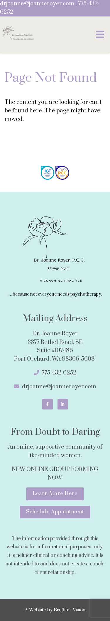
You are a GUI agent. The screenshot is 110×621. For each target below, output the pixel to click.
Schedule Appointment (55, 512)
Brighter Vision (69, 610)
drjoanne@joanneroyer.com (37, 3)
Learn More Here (55, 493)
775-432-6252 (59, 373)
